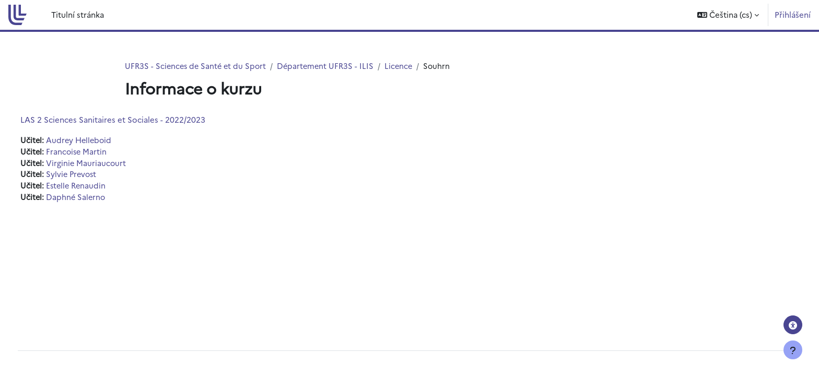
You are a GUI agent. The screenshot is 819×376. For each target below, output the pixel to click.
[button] (728, 15)
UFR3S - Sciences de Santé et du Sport (197, 66)
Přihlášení (793, 14)
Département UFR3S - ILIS (330, 66)
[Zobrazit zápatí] (792, 349)
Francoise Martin (97, 152)
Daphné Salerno (96, 199)
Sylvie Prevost (92, 175)
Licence (405, 66)
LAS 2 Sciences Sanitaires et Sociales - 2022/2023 (132, 119)
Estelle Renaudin (97, 187)
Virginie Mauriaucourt (106, 164)
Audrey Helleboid (100, 140)
